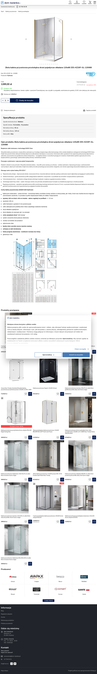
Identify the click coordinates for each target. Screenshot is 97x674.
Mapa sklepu (4, 671)
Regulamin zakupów (6, 614)
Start (2, 11)
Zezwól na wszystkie (76, 355)
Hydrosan (10, 75)
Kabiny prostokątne (23, 11)
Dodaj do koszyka (26, 100)
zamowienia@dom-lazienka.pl (12, 656)
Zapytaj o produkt (91, 110)
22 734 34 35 (8, 659)
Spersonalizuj (48, 355)
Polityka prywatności (7, 623)
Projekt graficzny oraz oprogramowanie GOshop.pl (82, 671)
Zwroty (3, 617)
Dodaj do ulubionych (9, 110)
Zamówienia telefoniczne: (14, 6)
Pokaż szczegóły (80, 349)
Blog (2, 611)
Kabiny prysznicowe (10, 11)
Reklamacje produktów (7, 620)
